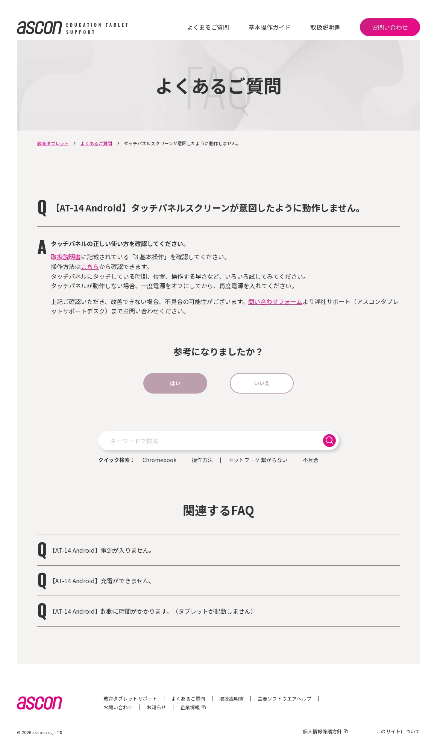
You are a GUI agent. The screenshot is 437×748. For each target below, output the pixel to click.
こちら (90, 266)
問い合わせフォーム (275, 301)
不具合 (311, 460)
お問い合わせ (390, 27)
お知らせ (156, 707)
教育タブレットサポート (130, 698)
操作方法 (202, 460)
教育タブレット (53, 143)
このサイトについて (398, 731)
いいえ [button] (262, 383)
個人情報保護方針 (322, 731)
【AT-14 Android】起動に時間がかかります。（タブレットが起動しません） (152, 611)
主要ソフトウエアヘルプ (284, 698)
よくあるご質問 (208, 27)
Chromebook (159, 460)
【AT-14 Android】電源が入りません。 (102, 550)
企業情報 (190, 707)
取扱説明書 (325, 27)
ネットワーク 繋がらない (257, 460)
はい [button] (175, 383)
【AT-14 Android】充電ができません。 (102, 580)
